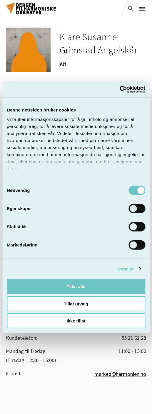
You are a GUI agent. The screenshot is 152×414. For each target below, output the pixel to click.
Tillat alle (76, 286)
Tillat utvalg (76, 303)
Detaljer (126, 268)
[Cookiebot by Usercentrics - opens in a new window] (119, 89)
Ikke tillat (75, 320)
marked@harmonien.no (120, 374)
